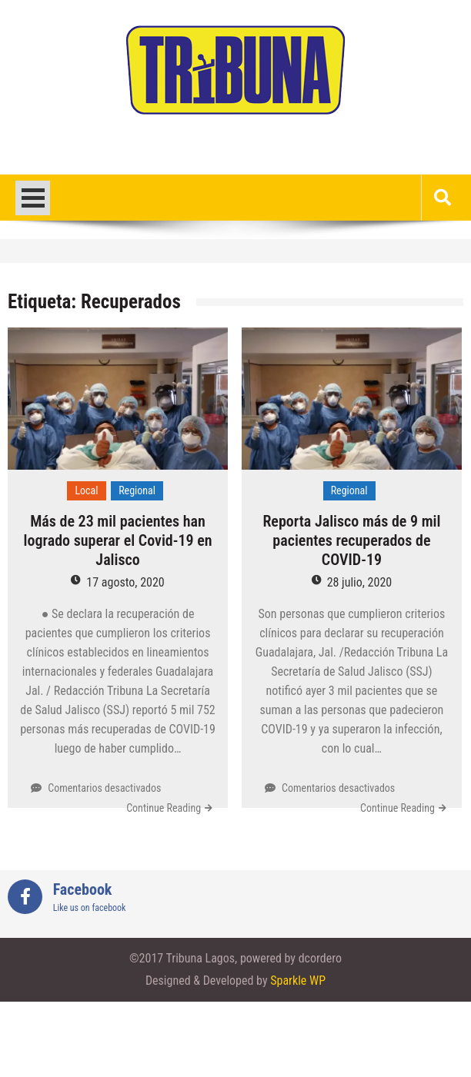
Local (86, 490)
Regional (137, 490)
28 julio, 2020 (359, 582)
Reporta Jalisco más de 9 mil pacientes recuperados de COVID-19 (351, 540)
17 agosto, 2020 (125, 582)
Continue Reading (163, 808)
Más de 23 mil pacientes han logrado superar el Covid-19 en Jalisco (118, 540)
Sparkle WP (298, 980)
